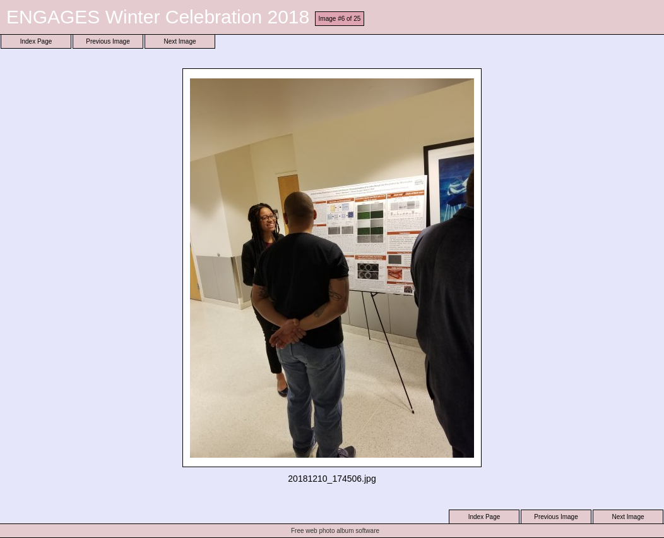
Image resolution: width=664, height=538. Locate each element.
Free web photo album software (335, 530)
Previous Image (107, 41)
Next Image (179, 41)
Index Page (36, 41)
